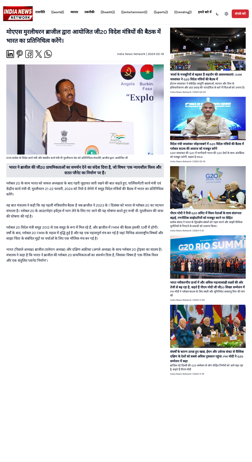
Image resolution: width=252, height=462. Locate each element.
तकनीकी (89, 12)
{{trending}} (183, 12)
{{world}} (57, 12)
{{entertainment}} (134, 12)
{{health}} (108, 12)
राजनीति (40, 12)
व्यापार (74, 12)
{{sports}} (161, 12)
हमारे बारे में (204, 12)
